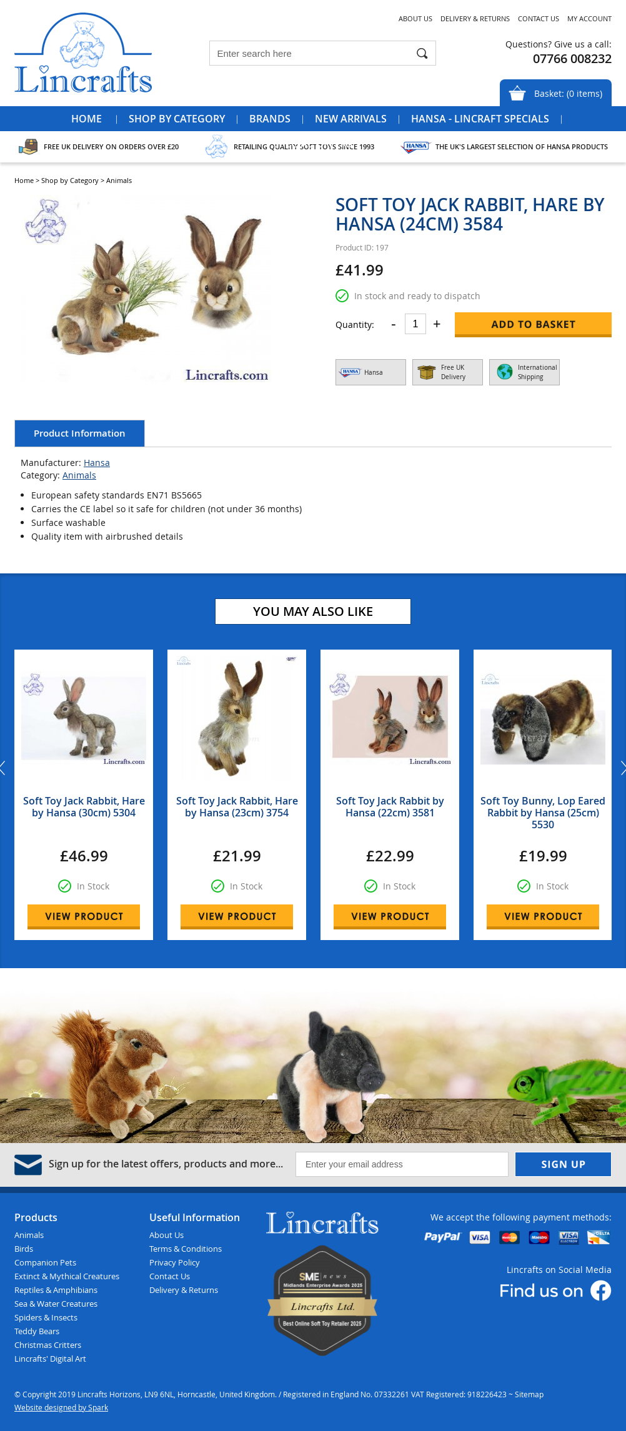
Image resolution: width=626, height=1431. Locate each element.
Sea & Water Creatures (55, 1303)
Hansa (97, 462)
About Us (415, 18)
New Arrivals (351, 119)
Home (86, 119)
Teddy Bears (36, 1331)
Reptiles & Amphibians (55, 1289)
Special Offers (313, 144)
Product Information (80, 433)
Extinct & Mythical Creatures (66, 1276)
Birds (23, 1248)
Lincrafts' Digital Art (50, 1358)
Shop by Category (177, 119)
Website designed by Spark (61, 1407)
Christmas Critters (47, 1344)
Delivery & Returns (475, 18)
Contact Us (538, 18)
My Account (589, 18)
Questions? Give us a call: (558, 44)
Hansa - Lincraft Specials (480, 119)
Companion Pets (45, 1262)
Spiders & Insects (45, 1317)
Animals (79, 475)
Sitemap (529, 1394)
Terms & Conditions (185, 1248)
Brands (270, 119)
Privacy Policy (174, 1262)
